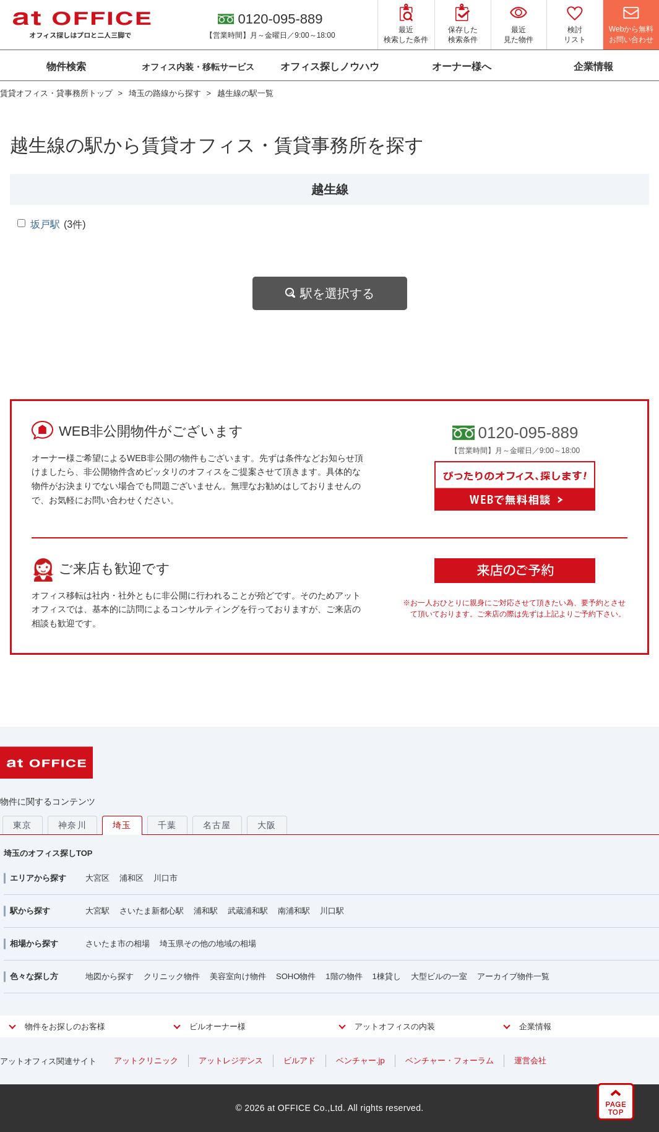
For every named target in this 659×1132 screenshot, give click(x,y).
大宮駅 (97, 910)
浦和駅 (206, 910)
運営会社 (530, 1060)
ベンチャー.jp (360, 1060)
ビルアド (299, 1060)
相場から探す (34, 943)
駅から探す (30, 910)
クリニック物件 (172, 976)
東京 (22, 825)
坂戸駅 (45, 224)
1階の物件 (343, 976)
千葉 (167, 825)
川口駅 (332, 910)
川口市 (165, 878)
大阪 (267, 825)
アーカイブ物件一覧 (513, 976)
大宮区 (97, 878)
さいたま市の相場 (117, 943)
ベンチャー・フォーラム (449, 1060)
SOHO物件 (296, 976)
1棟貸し (387, 976)
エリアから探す (38, 878)
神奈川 (72, 825)
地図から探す (109, 976)
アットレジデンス (231, 1060)
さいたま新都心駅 (151, 910)
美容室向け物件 (238, 976)
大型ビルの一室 (439, 976)
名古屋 (217, 825)
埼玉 (122, 825)
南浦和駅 (294, 910)
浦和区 (131, 878)
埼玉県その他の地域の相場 (208, 943)
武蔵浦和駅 (248, 910)
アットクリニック (146, 1060)
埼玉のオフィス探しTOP (48, 853)
